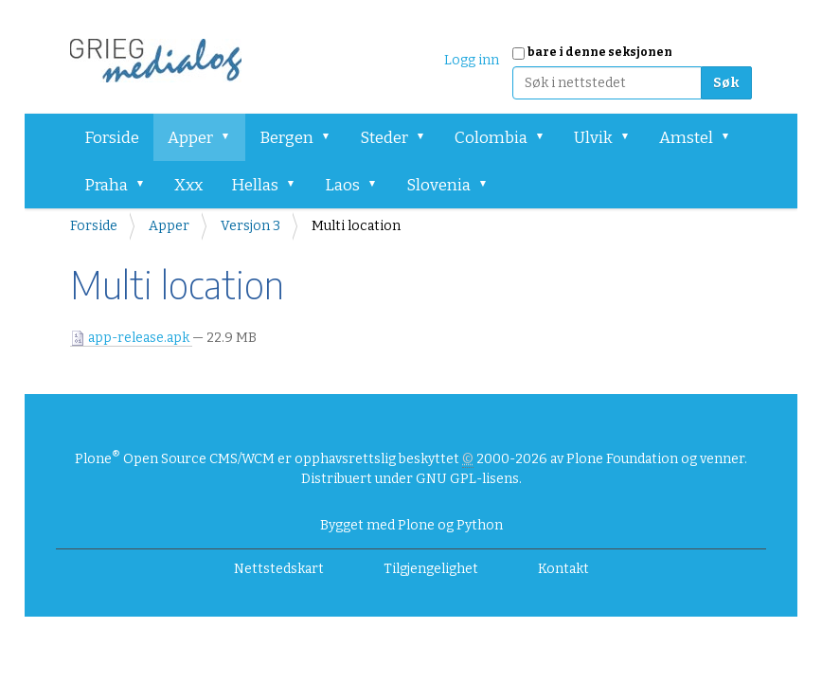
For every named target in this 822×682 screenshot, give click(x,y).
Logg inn (471, 60)
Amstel (686, 138)
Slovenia (438, 185)
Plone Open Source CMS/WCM (175, 459)
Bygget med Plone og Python (411, 525)
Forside (111, 138)
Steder (384, 138)
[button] (232, 137)
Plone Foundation (622, 459)
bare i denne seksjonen (599, 52)
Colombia (491, 138)
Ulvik (593, 138)
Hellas (254, 185)
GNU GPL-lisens (467, 479)
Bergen (286, 138)
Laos (342, 185)
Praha (106, 185)
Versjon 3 (250, 226)
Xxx (188, 185)
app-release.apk (131, 338)
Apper (190, 138)
